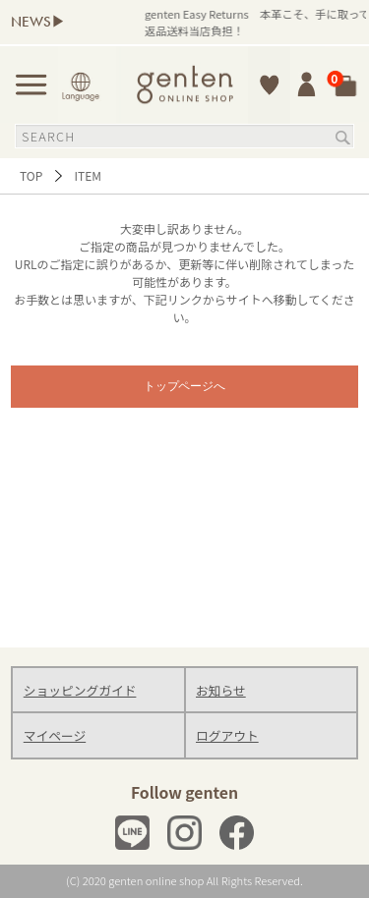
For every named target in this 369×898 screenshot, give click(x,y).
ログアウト (227, 735)
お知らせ (221, 690)
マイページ (55, 735)
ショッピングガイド (80, 690)
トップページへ (185, 386)
